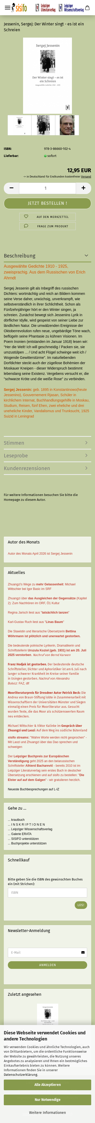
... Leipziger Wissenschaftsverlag (30, 829)
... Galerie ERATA (20, 834)
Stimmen (14, 443)
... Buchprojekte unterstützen (27, 843)
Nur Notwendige (48, 1100)
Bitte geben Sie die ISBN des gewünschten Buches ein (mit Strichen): (45, 881)
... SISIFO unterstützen (23, 839)
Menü (7, 7)
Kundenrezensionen (27, 468)
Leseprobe (16, 456)
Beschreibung (19, 256)
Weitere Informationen (47, 1113)
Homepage (12, 500)
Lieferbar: (11, 156)
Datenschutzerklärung (20, 1075)
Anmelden (47, 965)
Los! (81, 905)
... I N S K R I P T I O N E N (26, 824)
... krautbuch (16, 820)
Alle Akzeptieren (47, 1085)
